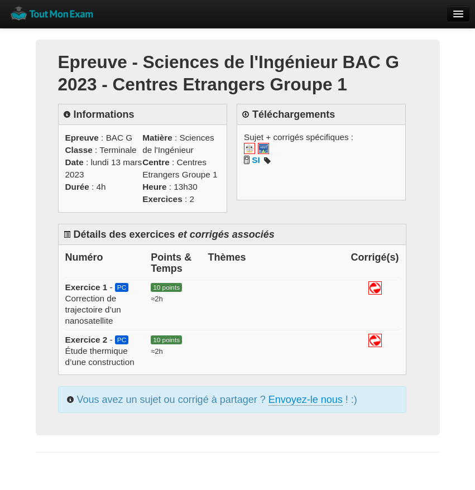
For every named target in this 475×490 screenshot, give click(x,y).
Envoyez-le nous (305, 399)
